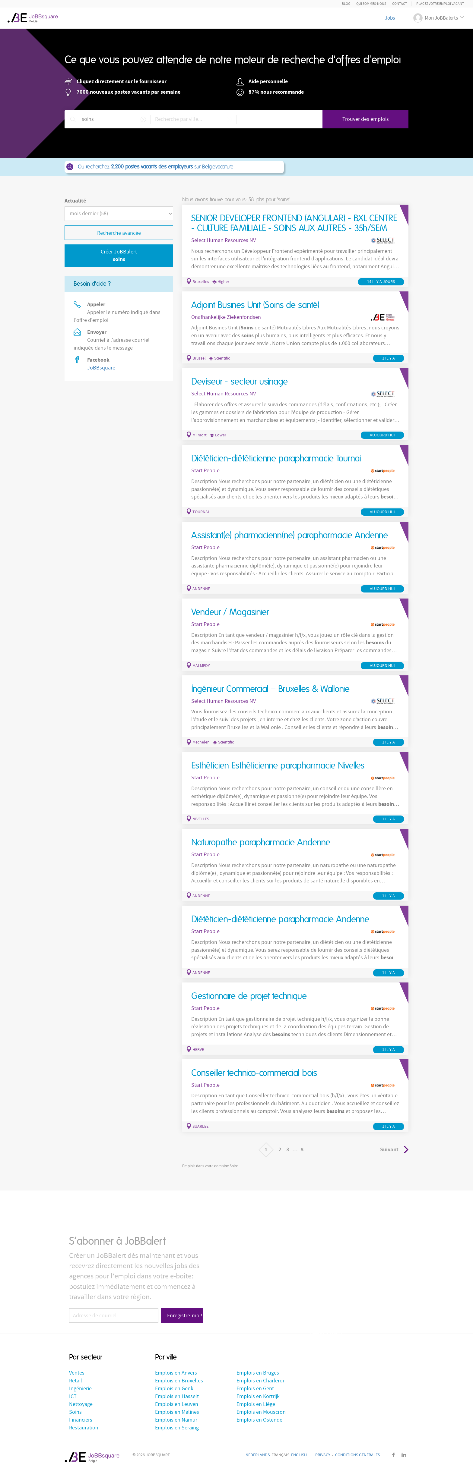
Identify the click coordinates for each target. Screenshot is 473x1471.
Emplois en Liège (256, 1404)
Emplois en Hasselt (177, 1396)
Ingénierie (80, 1388)
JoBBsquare (101, 367)
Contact (399, 4)
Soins (75, 1412)
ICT (73, 1396)
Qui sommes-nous (371, 4)
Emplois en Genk (174, 1388)
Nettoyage (81, 1404)
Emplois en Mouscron (261, 1412)
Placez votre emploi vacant (440, 4)
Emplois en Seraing (177, 1427)
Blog (346, 4)
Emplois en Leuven (176, 1404)
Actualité (75, 201)
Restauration (83, 1427)
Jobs (390, 18)
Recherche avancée (119, 233)
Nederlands (258, 1455)
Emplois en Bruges (258, 1372)
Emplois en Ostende (259, 1419)
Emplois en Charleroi (260, 1380)
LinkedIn (403, 1454)
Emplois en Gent (255, 1388)
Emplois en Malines (177, 1412)
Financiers (80, 1419)
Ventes (76, 1372)
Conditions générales (357, 1455)
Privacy (322, 1455)
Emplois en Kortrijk (258, 1396)
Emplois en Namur (176, 1419)
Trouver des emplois (365, 119)
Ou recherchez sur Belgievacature (173, 167)
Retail (75, 1380)
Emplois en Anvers (176, 1372)
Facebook (393, 1454)
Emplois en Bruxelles (179, 1380)
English (299, 1455)
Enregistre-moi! (184, 1315)
